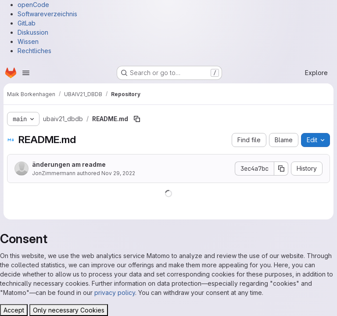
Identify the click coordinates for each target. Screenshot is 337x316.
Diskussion (33, 32)
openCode (33, 4)
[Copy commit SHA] (281, 169)
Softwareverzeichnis (47, 14)
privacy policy (114, 292)
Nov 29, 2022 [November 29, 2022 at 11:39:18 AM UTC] (118, 173)
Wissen (28, 41)
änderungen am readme (69, 164)
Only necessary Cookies (68, 310)
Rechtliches (34, 50)
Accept (14, 310)
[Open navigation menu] (26, 73)
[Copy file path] (137, 119)
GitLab (27, 23)
